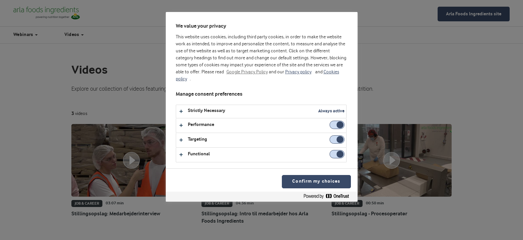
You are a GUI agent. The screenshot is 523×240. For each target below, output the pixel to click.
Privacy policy (298, 72)
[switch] (337, 125)
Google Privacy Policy (247, 72)
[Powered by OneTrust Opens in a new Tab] (329, 197)
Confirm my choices (316, 181)
